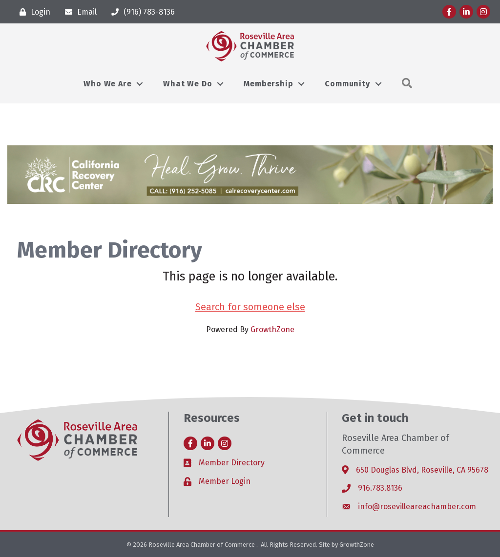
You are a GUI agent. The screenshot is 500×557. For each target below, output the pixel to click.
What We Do (187, 83)
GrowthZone (272, 329)
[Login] (32, 12)
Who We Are (107, 83)
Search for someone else (250, 307)
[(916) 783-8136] (140, 12)
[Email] (78, 12)
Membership (268, 83)
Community (347, 83)
